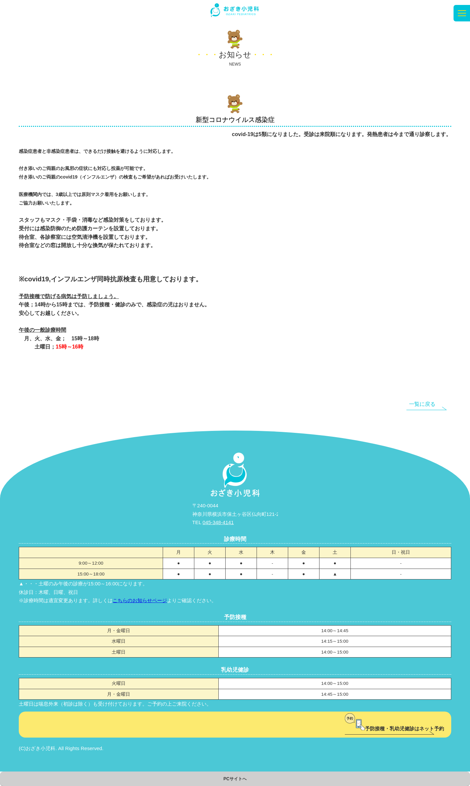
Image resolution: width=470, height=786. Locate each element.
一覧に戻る (422, 404)
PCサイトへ (234, 778)
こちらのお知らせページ (140, 600)
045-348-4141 (218, 522)
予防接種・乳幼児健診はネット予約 (394, 728)
